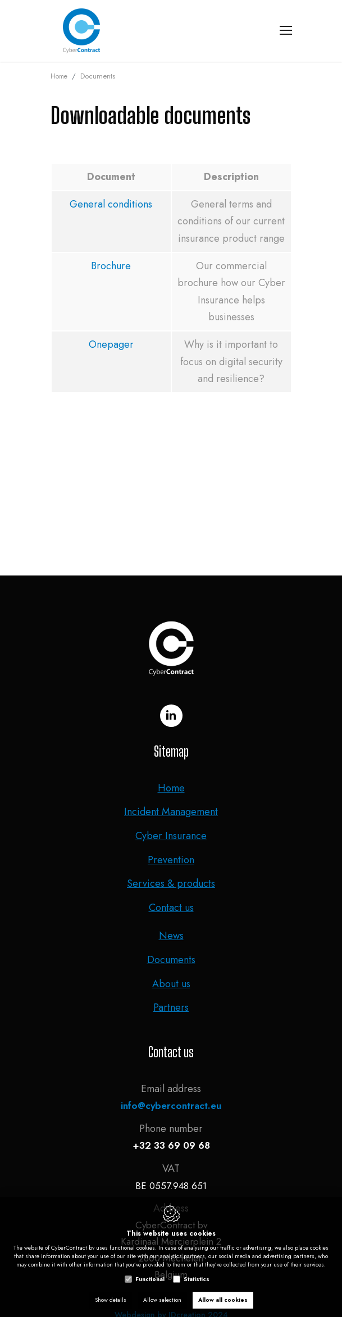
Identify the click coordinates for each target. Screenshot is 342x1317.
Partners (171, 1007)
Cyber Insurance (171, 835)
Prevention (171, 860)
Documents (171, 959)
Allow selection (162, 1300)
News (171, 935)
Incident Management (171, 811)
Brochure (111, 266)
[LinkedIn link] (171, 715)
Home (59, 76)
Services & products (171, 883)
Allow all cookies (223, 1300)
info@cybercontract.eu (171, 1105)
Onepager (111, 344)
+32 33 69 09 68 (171, 1145)
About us (171, 984)
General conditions (111, 204)
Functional (150, 1279)
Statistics (196, 1279)
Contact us (171, 907)
